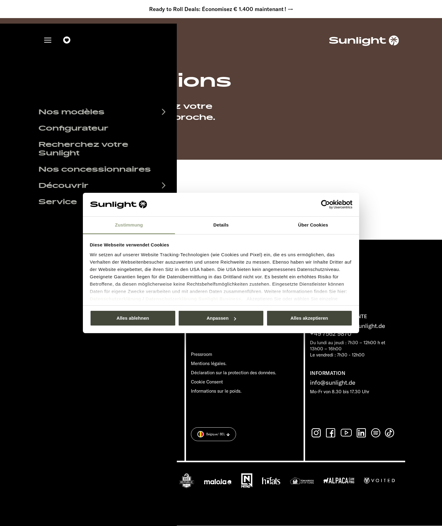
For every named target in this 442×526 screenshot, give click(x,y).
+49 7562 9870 (330, 333)
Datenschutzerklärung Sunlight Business (193, 298)
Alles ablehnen (133, 318)
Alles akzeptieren (309, 318)
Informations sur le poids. (216, 391)
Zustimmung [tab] (129, 224)
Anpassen (221, 318)
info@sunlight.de (332, 383)
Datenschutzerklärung (116, 298)
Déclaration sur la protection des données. (233, 373)
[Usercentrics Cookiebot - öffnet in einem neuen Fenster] (325, 204)
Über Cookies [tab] (313, 224)
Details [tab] (221, 224)
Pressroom (201, 354)
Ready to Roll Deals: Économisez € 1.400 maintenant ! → (221, 9)
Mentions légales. (209, 364)
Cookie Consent (207, 382)
